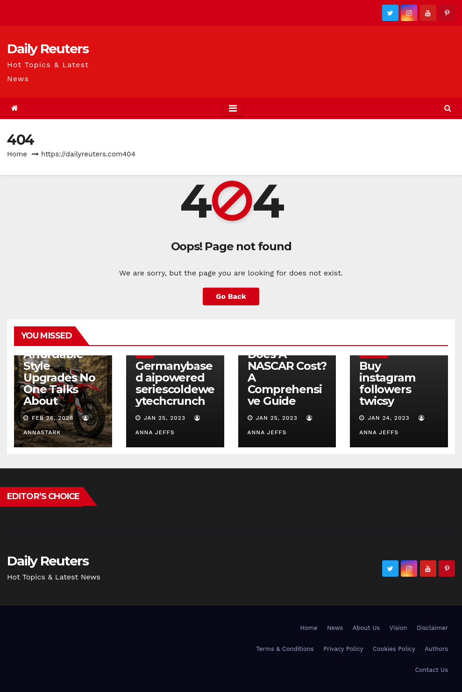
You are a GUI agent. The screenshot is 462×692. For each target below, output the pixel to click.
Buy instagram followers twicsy (387, 383)
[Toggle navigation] (233, 108)
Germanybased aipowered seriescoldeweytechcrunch (174, 383)
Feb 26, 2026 (52, 418)
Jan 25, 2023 (164, 418)
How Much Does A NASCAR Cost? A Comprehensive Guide (287, 372)
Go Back (231, 296)
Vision (398, 627)
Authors (436, 648)
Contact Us (431, 669)
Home (17, 154)
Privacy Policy (343, 648)
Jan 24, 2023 (388, 418)
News (335, 627)
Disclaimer (432, 627)
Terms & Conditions (284, 648)
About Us (366, 627)
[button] (447, 108)
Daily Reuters (47, 48)
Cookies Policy (394, 648)
